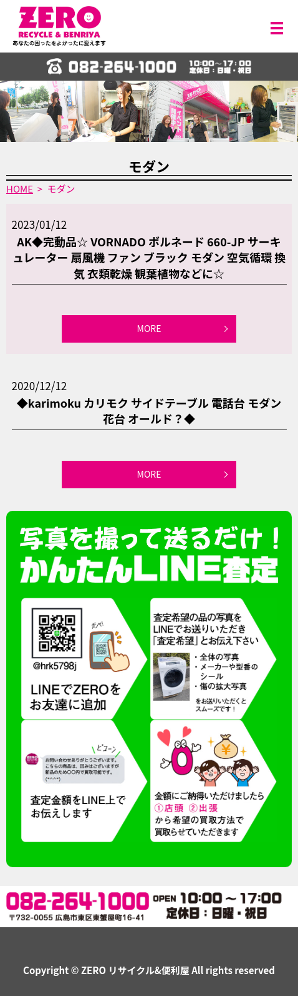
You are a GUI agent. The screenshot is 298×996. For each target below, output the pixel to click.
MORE (149, 328)
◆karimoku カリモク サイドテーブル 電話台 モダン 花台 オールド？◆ (149, 410)
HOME (19, 188)
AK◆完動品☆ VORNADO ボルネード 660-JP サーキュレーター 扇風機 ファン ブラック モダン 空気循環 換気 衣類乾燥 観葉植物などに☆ (149, 257)
